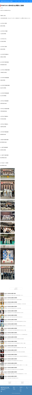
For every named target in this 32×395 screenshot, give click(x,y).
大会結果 (24, 1)
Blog (27, 388)
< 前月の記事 (9, 382)
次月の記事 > (22, 382)
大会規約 (19, 1)
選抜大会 (22, 1)
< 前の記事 (16, 288)
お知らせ (16, 1)
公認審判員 (30, 1)
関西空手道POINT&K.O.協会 (7, 1)
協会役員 (27, 1)
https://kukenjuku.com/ (3, 389)
